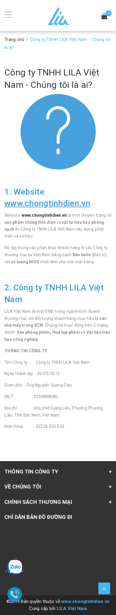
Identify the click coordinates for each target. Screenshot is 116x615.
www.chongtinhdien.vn (44, 215)
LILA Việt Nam (72, 608)
